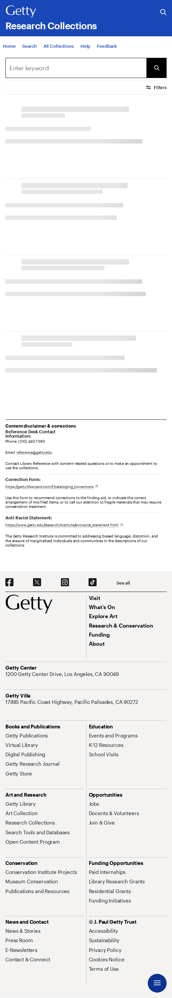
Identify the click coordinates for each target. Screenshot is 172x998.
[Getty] (20, 11)
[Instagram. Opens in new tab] (65, 582)
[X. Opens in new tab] (37, 582)
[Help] (85, 46)
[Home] (9, 46)
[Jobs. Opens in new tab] (94, 804)
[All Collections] (58, 46)
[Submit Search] (156, 68)
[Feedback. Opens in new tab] (107, 46)
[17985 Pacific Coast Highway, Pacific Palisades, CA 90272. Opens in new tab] (72, 701)
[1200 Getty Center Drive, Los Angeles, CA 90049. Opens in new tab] (62, 674)
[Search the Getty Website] (163, 12)
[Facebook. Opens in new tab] (9, 582)
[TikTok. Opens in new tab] (93, 582)
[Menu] (157, 983)
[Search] (29, 46)
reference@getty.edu (34, 452)
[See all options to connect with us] (123, 583)
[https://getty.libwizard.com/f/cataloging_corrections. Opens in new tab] (51, 486)
